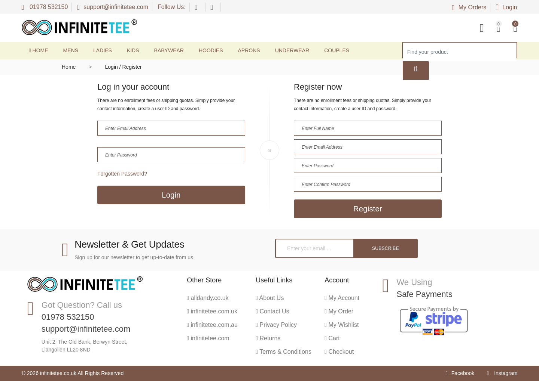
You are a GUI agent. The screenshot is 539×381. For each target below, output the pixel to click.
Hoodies (211, 50)
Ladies (102, 50)
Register (367, 209)
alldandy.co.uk (207, 298)
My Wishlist (342, 325)
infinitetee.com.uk (212, 311)
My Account (342, 298)
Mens (70, 50)
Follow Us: (172, 7)
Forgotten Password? (122, 174)
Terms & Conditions (283, 352)
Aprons (249, 50)
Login (506, 7)
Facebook (460, 373)
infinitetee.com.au (212, 325)
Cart (332, 338)
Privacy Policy (276, 325)
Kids (133, 50)
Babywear (169, 50)
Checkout (339, 352)
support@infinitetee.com (112, 7)
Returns (268, 338)
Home (38, 50)
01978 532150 (45, 7)
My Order (339, 311)
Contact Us (272, 311)
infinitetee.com (208, 338)
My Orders (469, 7)
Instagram (502, 373)
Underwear (292, 50)
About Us (270, 298)
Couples (336, 50)
